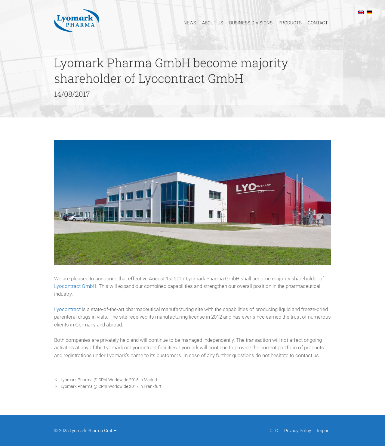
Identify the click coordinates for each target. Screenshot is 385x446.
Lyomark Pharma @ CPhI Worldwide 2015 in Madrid (109, 379)
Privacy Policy (297, 430)
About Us (212, 23)
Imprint (324, 430)
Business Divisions (251, 23)
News (189, 23)
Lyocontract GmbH (75, 286)
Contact (318, 23)
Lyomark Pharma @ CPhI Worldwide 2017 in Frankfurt (111, 386)
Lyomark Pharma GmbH (93, 430)
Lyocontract (67, 309)
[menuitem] (361, 12)
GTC (274, 430)
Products (290, 23)
